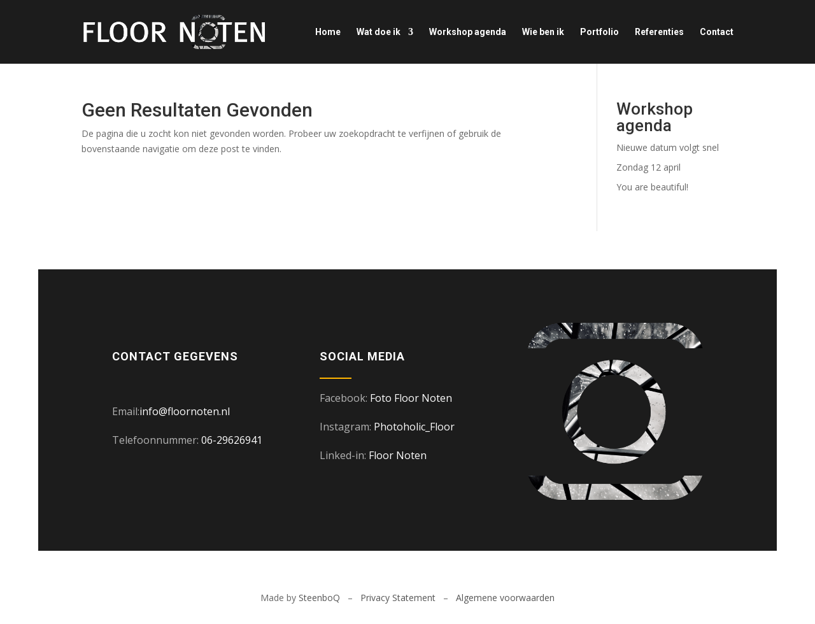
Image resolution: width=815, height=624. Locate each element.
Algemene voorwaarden (505, 598)
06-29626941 (231, 440)
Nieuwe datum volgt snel (667, 147)
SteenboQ (319, 598)
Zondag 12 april (648, 167)
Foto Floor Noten (411, 398)
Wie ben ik (543, 32)
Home (328, 32)
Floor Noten (398, 455)
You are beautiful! (652, 187)
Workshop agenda (467, 32)
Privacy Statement (398, 598)
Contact (717, 32)
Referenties (659, 32)
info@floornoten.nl (184, 411)
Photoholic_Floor (414, 427)
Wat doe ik (378, 32)
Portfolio (599, 32)
